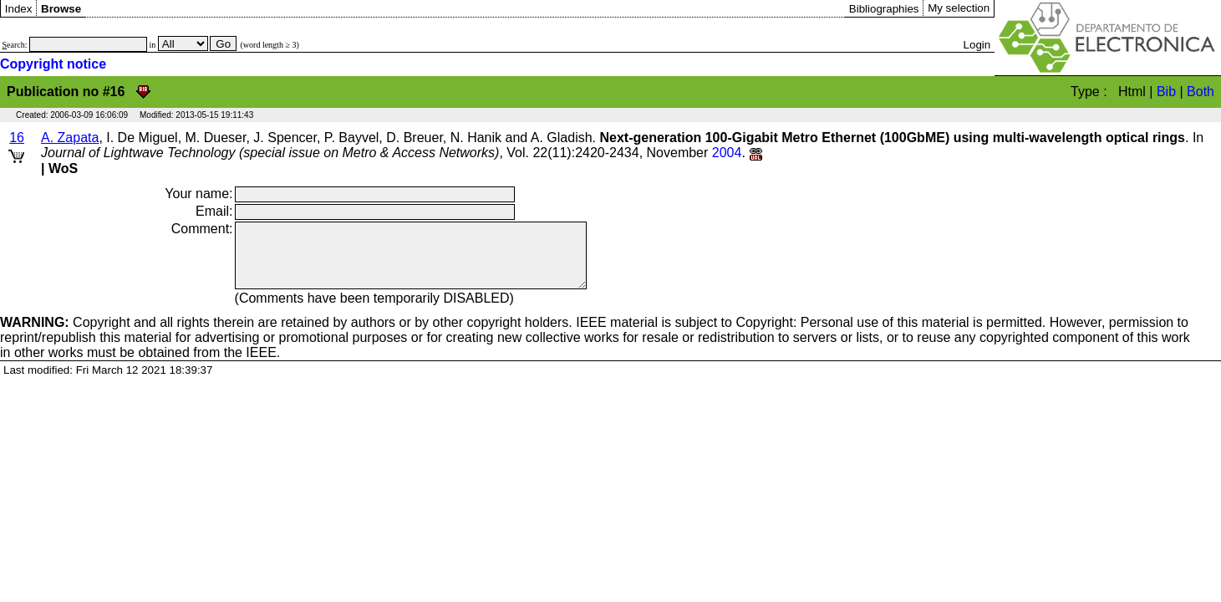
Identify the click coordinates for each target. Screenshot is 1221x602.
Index (19, 9)
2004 (727, 152)
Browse (61, 9)
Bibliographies (884, 9)
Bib (1166, 91)
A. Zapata (70, 137)
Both (1200, 91)
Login (977, 44)
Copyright (65, 335)
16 (16, 137)
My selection (959, 8)
